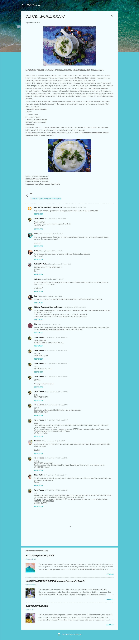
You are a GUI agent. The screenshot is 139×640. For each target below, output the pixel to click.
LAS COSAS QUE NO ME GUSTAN (40, 555)
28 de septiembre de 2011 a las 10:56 (56, 219)
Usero (36, 296)
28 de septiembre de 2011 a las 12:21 (59, 264)
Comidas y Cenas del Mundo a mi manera (46, 199)
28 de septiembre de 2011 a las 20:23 (56, 458)
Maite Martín (38, 475)
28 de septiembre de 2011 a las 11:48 (51, 234)
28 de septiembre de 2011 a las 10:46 (74, 207)
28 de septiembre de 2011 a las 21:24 (56, 490)
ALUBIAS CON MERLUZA (37, 606)
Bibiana (36, 234)
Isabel (36, 251)
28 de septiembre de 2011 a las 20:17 (53, 441)
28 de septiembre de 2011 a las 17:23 (56, 337)
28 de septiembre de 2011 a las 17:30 (56, 405)
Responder (38, 214)
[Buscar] (116, 6)
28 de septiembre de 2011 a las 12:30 (50, 296)
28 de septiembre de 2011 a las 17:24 (56, 350)
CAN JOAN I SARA (40, 264)
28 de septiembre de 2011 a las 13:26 (74, 307)
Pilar (35, 324)
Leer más (109, 574)
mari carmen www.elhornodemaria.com (48, 208)
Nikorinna (37, 441)
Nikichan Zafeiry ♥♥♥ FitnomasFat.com (48, 307)
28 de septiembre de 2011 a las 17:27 (56, 377)
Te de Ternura (39, 219)
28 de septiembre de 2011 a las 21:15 (55, 475)
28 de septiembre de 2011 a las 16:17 (49, 324)
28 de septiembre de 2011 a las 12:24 (53, 279)
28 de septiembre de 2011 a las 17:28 (56, 392)
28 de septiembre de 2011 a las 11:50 (50, 251)
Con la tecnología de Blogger (69, 634)
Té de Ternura (33, 5)
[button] (112, 16)
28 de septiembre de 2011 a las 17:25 (56, 363)
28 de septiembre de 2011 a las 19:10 (56, 420)
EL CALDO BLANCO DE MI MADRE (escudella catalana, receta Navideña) (55, 581)
